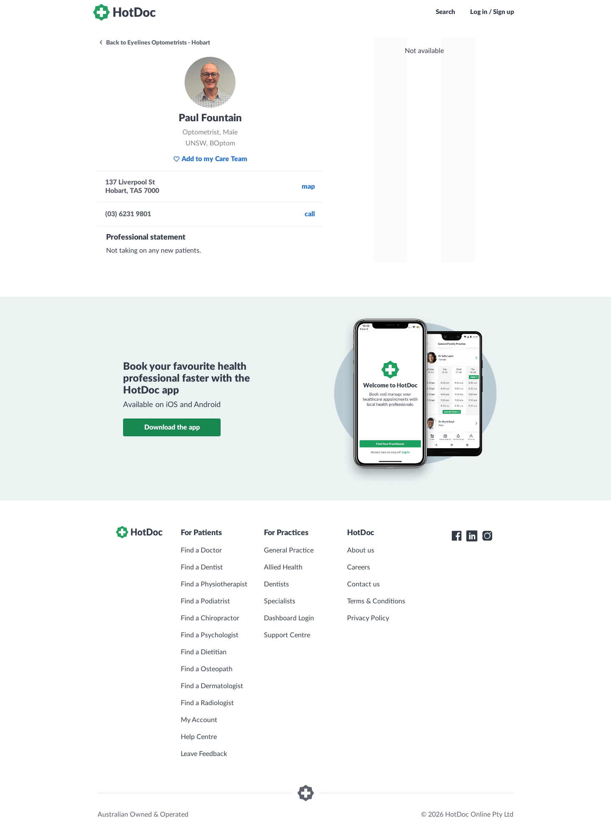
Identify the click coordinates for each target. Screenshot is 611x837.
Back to (154, 43)
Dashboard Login (289, 618)
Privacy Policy (368, 618)
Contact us (363, 584)
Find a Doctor (201, 550)
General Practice (289, 550)
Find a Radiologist (207, 703)
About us (360, 550)
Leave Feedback (204, 754)
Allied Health (283, 567)
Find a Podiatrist (205, 601)
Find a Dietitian (204, 652)
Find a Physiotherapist (214, 584)
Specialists (279, 601)
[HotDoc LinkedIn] (471, 535)
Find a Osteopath (207, 669)
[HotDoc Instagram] (487, 535)
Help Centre (199, 737)
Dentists (276, 584)
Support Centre (287, 635)
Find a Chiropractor (210, 618)
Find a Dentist (202, 567)
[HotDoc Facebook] (456, 535)
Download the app (172, 427)
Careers (358, 567)
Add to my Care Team (210, 159)
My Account (199, 720)
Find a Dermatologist (212, 686)
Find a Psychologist (209, 635)
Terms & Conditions (376, 601)
